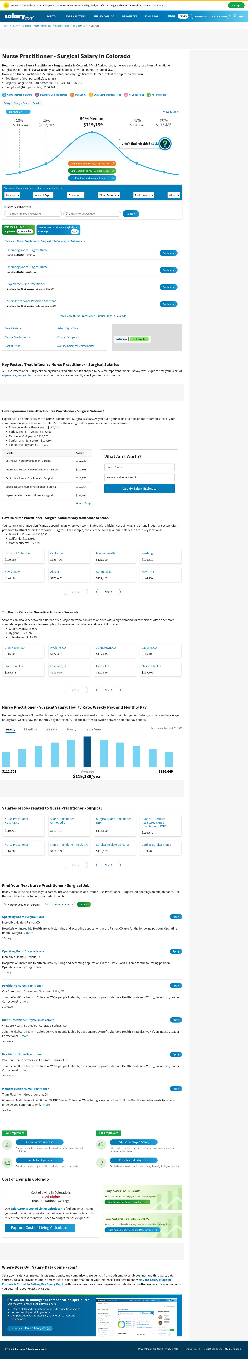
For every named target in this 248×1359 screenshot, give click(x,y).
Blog (171, 16)
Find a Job (153, 16)
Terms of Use (191, 1348)
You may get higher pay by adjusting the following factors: (34, 188)
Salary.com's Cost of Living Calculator (36, 1209)
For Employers (76, 16)
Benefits (37, 103)
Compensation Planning (210, 16)
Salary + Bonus (21, 103)
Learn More (158, 5)
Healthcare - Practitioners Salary (36, 25)
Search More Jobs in (92, 316)
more (29, 933)
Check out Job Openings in (45, 241)
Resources (131, 16)
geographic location (30, 375)
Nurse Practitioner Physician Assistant (31, 301)
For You (53, 16)
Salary (15, 25)
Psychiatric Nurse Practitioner (26, 284)
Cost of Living (12, 345)
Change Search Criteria (17, 207)
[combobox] (33, 214)
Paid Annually (18, 111)
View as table (171, 111)
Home (5, 25)
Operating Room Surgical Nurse (27, 250)
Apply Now (168, 253)
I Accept (236, 5)
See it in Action (139, 339)
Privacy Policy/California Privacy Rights (158, 1348)
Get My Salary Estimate (139, 488)
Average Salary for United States (75, 345)
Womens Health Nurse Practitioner (25, 1089)
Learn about (30, 1328)
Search (131, 214)
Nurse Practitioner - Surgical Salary (70, 25)
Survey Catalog (105, 16)
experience (9, 375)
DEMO (183, 16)
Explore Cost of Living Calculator (40, 1227)
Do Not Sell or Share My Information (222, 1348)
